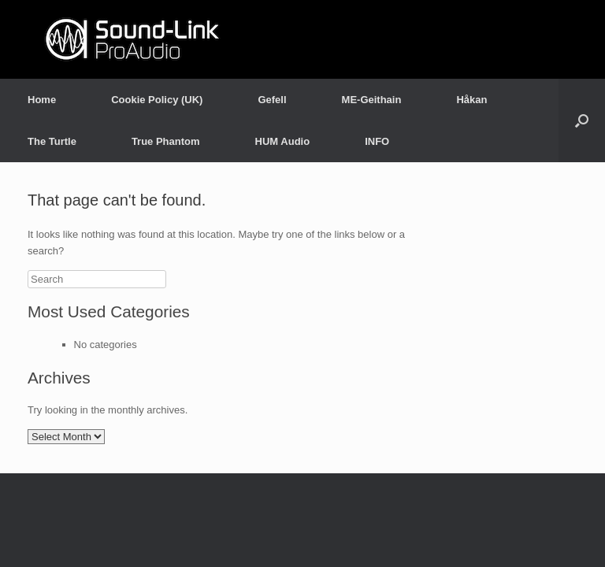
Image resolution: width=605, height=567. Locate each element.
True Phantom (166, 141)
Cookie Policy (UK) (156, 100)
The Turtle (52, 141)
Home (42, 100)
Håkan (471, 100)
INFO (377, 141)
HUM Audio (282, 141)
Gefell (272, 100)
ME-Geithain (372, 100)
